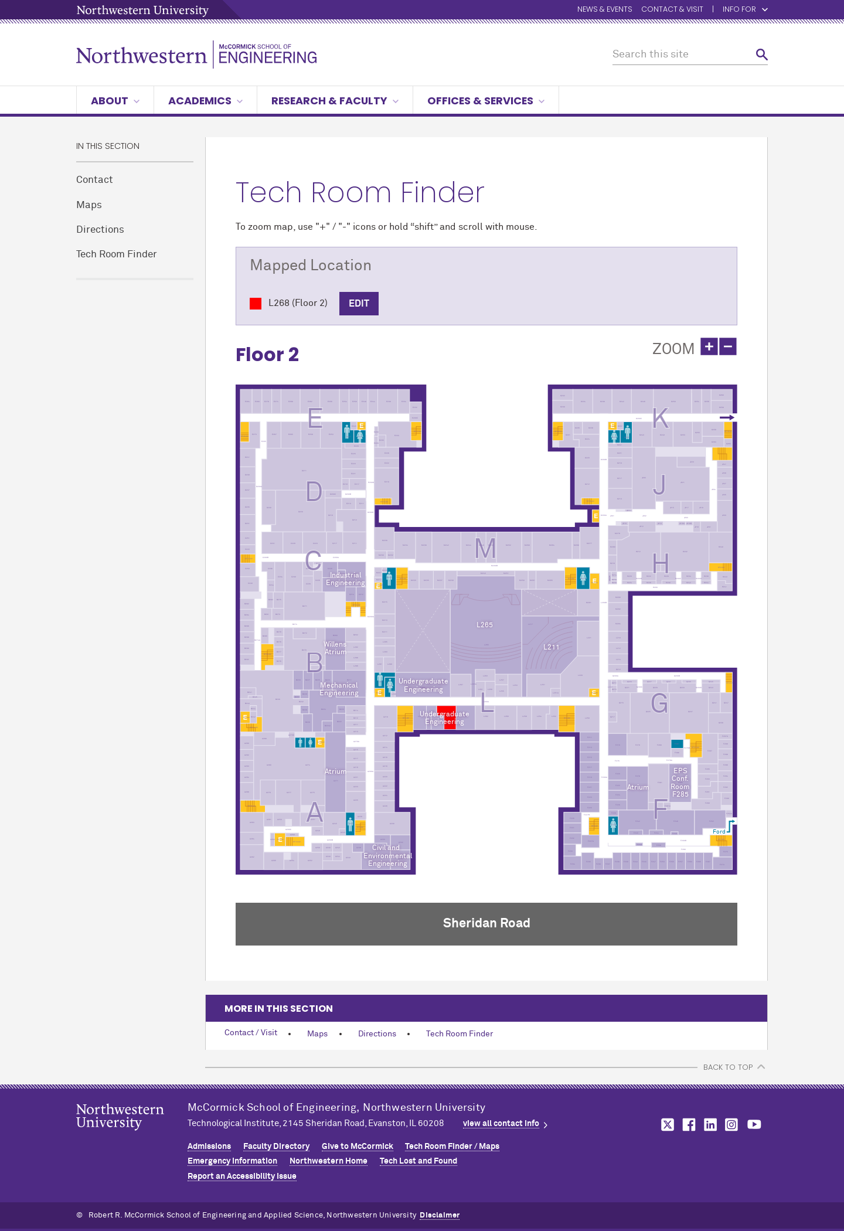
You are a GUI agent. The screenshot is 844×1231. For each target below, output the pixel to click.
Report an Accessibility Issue (242, 1176)
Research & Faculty (335, 100)
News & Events (604, 9)
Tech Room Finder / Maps (452, 1146)
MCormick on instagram (732, 1124)
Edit (359, 303)
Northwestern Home (328, 1161)
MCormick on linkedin (710, 1124)
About (115, 100)
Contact (94, 180)
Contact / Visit (250, 1033)
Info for (739, 9)
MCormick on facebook (687, 1124)
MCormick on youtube (754, 1124)
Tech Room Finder (116, 255)
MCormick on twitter (665, 1124)
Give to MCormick (357, 1146)
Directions (100, 230)
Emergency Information (232, 1161)
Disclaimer (440, 1215)
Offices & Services (485, 100)
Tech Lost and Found (418, 1161)
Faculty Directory (276, 1146)
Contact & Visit (672, 9)
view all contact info (501, 1124)
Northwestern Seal (132, 1135)
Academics (205, 100)
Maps (89, 205)
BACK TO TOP (728, 1067)
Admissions (209, 1146)
